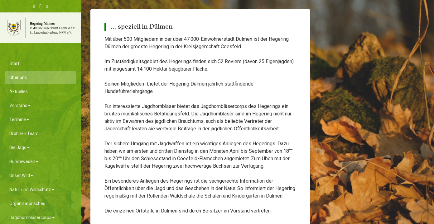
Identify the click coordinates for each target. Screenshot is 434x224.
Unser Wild (21, 175)
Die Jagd (19, 147)
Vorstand (20, 105)
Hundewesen (23, 161)
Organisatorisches (27, 203)
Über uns (18, 77)
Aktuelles (18, 91)
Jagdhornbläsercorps (32, 217)
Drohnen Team (24, 133)
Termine (19, 119)
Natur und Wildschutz (31, 189)
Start (14, 63)
